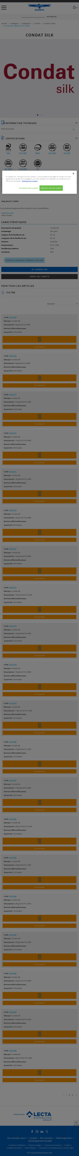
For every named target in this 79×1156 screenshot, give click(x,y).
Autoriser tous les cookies (51, 188)
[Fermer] (73, 173)
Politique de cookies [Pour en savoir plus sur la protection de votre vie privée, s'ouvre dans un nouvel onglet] (30, 181)
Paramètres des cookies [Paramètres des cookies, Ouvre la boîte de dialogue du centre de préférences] (28, 188)
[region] (39, 182)
